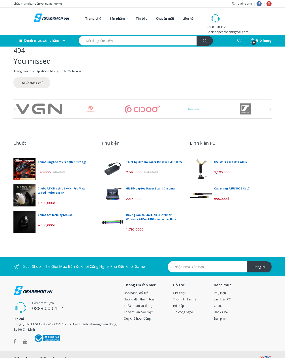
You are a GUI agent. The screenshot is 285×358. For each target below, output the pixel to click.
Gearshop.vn (26, 351)
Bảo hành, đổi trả (136, 285)
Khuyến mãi (165, 18)
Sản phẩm (117, 18)
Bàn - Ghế (221, 304)
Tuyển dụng (241, 4)
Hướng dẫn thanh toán (140, 292)
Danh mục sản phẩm (39, 33)
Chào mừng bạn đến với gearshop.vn (37, 4)
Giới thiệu (179, 285)
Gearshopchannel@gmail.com (246, 21)
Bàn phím (220, 311)
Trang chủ (93, 18)
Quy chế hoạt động (137, 311)
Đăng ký (259, 259)
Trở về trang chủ (31, 75)
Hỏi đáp (178, 298)
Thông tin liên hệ (184, 292)
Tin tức (141, 18)
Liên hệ (187, 18)
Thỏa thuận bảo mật (138, 304)
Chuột (218, 298)
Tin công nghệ (183, 304)
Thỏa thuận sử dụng (138, 298)
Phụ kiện (220, 285)
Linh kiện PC (222, 292)
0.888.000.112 (234, 16)
